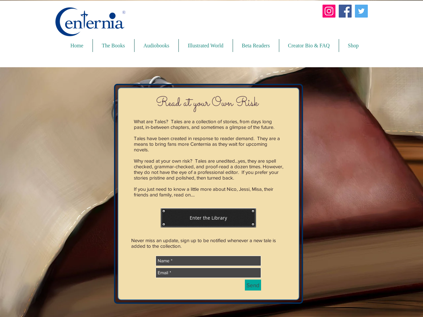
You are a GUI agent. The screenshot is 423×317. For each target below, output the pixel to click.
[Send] (253, 285)
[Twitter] (361, 11)
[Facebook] (345, 11)
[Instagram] (329, 11)
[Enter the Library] (208, 218)
